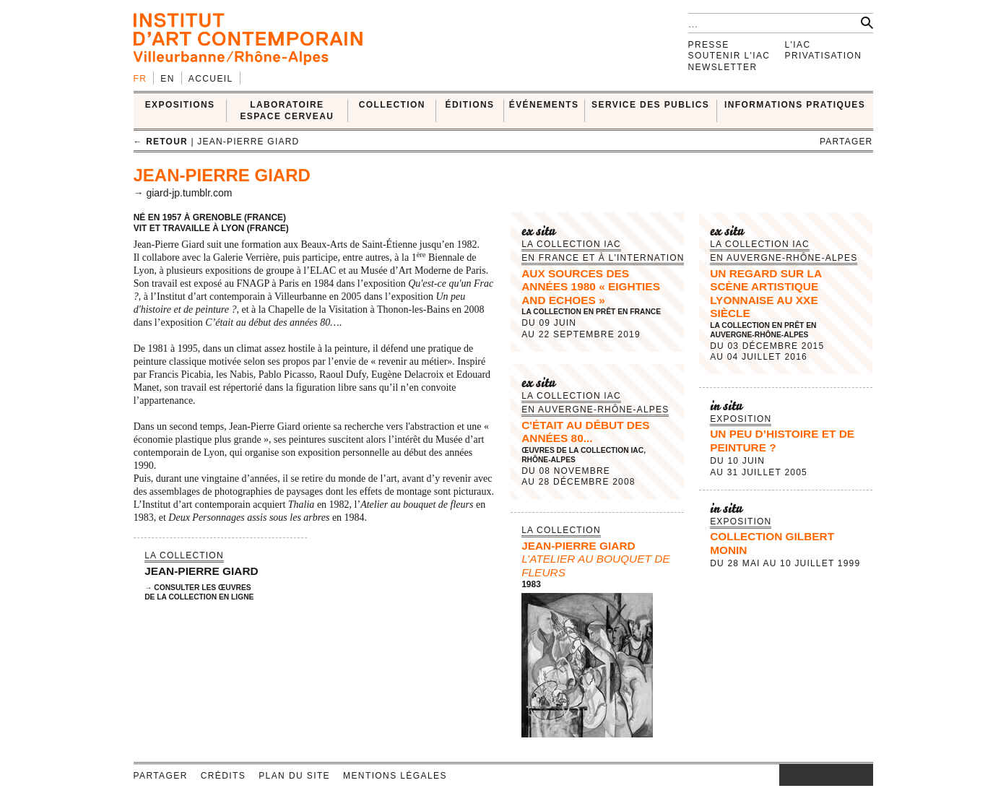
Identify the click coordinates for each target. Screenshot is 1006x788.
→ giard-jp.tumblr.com (183, 193)
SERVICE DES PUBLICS (650, 105)
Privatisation (823, 56)
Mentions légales (395, 776)
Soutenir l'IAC (729, 56)
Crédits (223, 776)
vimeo (840, 775)
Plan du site (294, 776)
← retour (161, 142)
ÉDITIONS (470, 105)
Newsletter (723, 67)
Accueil (210, 79)
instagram (786, 775)
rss (862, 775)
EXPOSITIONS (180, 105)
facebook (801, 775)
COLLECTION (392, 105)
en (167, 79)
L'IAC (798, 45)
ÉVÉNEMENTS (544, 105)
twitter (819, 775)
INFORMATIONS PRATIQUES (794, 105)
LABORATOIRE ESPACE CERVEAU (287, 110)
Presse (708, 45)
